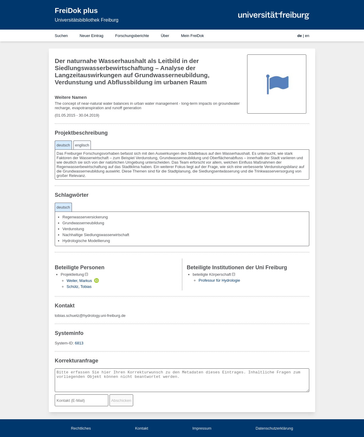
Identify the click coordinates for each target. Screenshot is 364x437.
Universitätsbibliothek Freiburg (86, 19)
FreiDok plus (76, 10)
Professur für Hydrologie (219, 280)
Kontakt (141, 428)
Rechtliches (81, 428)
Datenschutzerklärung (274, 428)
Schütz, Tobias (79, 286)
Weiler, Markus (79, 280)
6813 (79, 343)
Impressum (201, 428)
